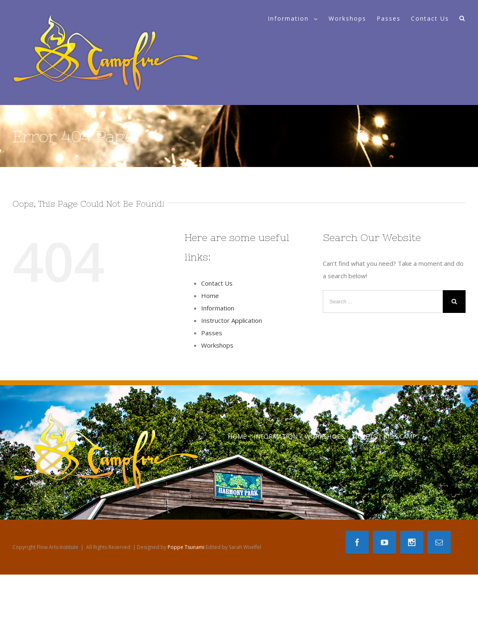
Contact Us (217, 283)
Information (217, 308)
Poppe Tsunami (186, 547)
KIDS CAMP (400, 436)
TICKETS (364, 436)
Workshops (217, 345)
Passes (211, 333)
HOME (237, 436)
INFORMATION (276, 436)
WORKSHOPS (324, 436)
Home (210, 295)
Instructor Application (231, 320)
